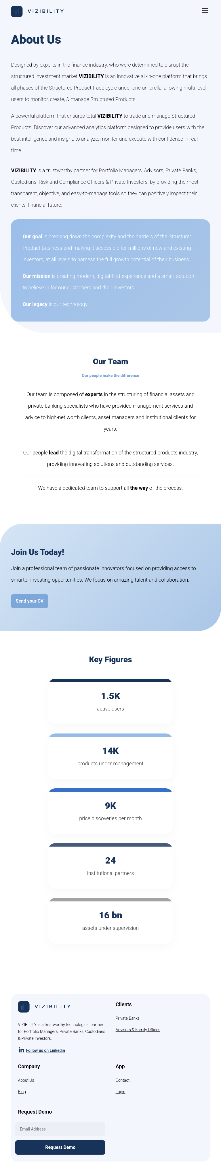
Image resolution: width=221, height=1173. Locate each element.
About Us (26, 1080)
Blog (22, 1091)
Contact (122, 1080)
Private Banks (128, 1018)
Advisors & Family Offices (138, 1029)
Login (120, 1091)
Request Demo (60, 1147)
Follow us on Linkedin (41, 1049)
